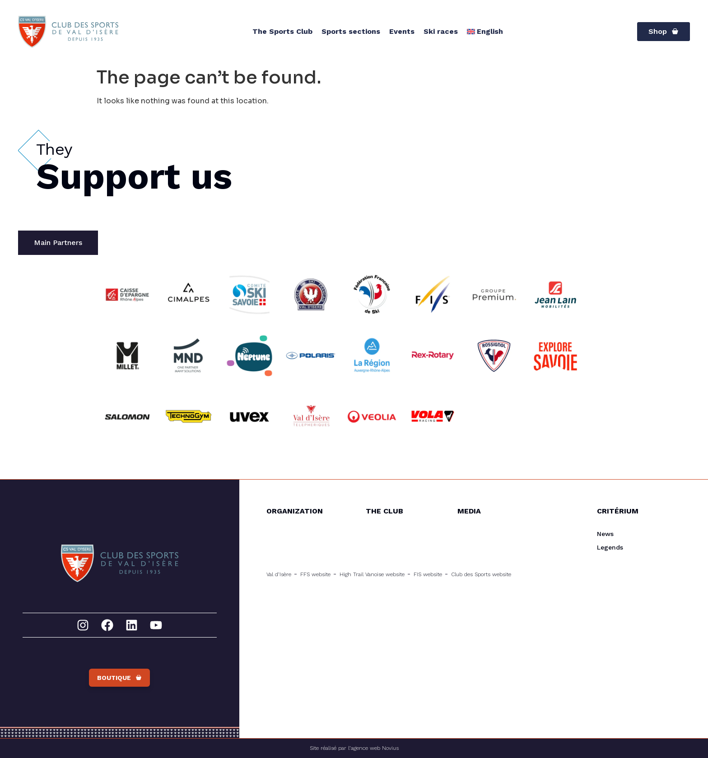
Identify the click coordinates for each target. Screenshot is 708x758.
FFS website (315, 574)
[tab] (58, 243)
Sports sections (350, 31)
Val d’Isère (278, 574)
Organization (294, 511)
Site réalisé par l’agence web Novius (354, 748)
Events (402, 31)
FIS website (428, 574)
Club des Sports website (481, 574)
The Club (384, 511)
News (605, 533)
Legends (610, 547)
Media (469, 511)
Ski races (441, 31)
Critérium (617, 511)
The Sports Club (282, 31)
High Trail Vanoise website (372, 574)
